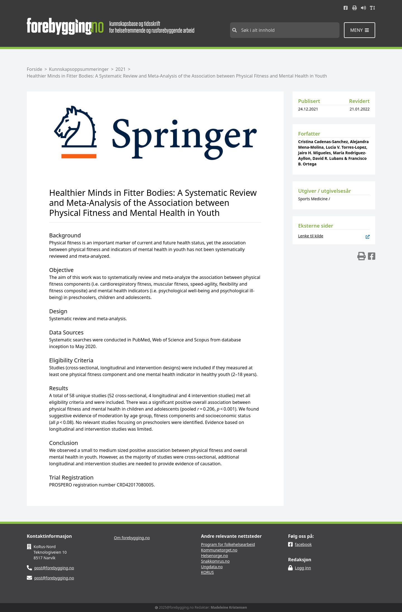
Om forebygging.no (132, 537)
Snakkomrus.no (215, 561)
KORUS (207, 572)
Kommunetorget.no (219, 550)
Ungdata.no (212, 566)
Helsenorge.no (214, 555)
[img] (361, 256)
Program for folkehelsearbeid (228, 544)
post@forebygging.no (54, 567)
